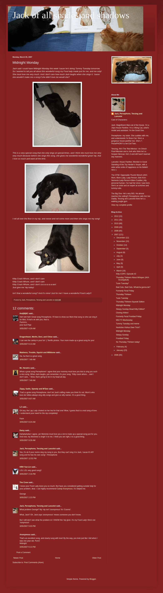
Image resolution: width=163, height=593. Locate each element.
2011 (116, 220)
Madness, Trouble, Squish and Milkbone (37, 352)
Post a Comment (23, 552)
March (119, 271)
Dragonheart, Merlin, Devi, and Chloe (36, 337)
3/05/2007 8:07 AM (27, 399)
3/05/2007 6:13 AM (27, 344)
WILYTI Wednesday (124, 320)
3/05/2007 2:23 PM (27, 497)
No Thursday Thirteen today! (128, 342)
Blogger (92, 579)
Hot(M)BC (24, 313)
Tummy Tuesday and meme (127, 324)
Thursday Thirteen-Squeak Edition (130, 302)
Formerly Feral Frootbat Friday (129, 316)
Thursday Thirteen (123, 294)
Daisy (22, 430)
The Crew (24, 482)
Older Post (96, 558)
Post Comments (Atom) (34, 562)
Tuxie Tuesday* (122, 283)
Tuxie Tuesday (122, 298)
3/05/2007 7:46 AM (27, 359)
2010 (116, 223)
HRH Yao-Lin (25, 467)
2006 (116, 355)
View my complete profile (121, 205)
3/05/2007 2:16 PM (27, 474)
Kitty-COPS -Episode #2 (126, 274)
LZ (21, 407)
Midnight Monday (123, 305)
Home (57, 558)
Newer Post (18, 558)
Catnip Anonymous (65, 489)
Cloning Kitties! (122, 313)
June (118, 260)
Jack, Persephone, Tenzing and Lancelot (38, 449)
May (118, 263)
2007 (116, 234)
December (121, 238)
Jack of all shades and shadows (71, 15)
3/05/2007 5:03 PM (27, 526)
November (121, 241)
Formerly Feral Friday (125, 291)
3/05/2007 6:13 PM (27, 547)
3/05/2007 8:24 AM (27, 422)
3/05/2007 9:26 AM (27, 440)
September (121, 249)
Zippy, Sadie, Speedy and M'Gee (34, 389)
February (120, 347)
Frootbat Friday (122, 338)
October (120, 245)
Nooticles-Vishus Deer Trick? (128, 327)
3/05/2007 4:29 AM (27, 328)
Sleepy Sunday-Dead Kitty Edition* (130, 309)
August (119, 252)
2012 (116, 216)
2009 (116, 227)
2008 (116, 231)
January (120, 350)
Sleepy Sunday (122, 335)
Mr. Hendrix (25, 368)
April (118, 267)
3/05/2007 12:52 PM (28, 458)
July (118, 256)
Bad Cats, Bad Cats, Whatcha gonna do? (133, 287)
